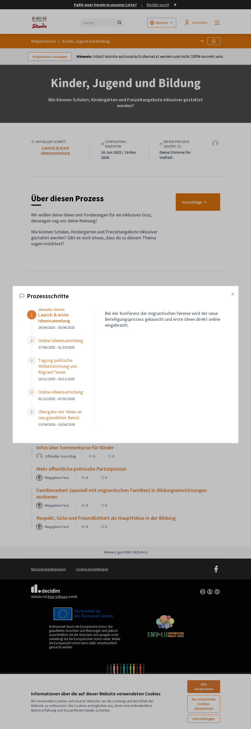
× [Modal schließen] (232, 294)
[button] (55, 320)
